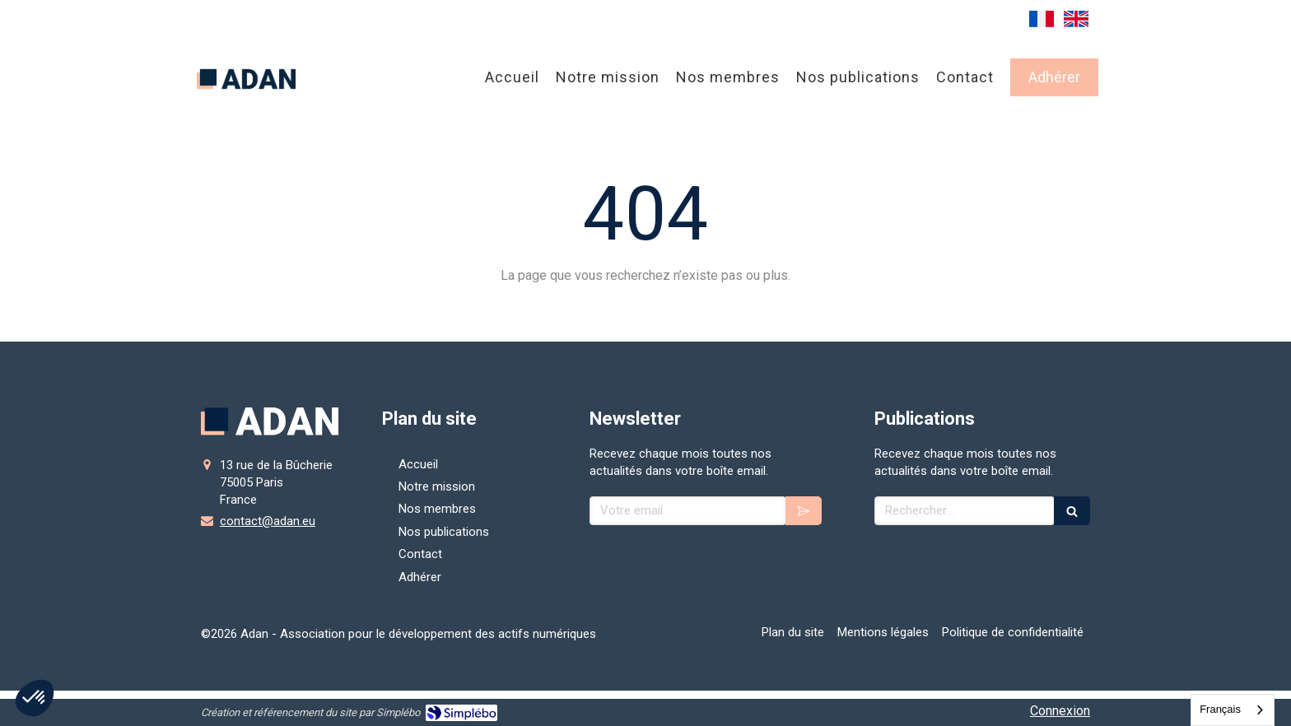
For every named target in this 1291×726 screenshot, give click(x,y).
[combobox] (1233, 710)
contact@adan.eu (267, 521)
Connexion (1060, 711)
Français (1220, 709)
